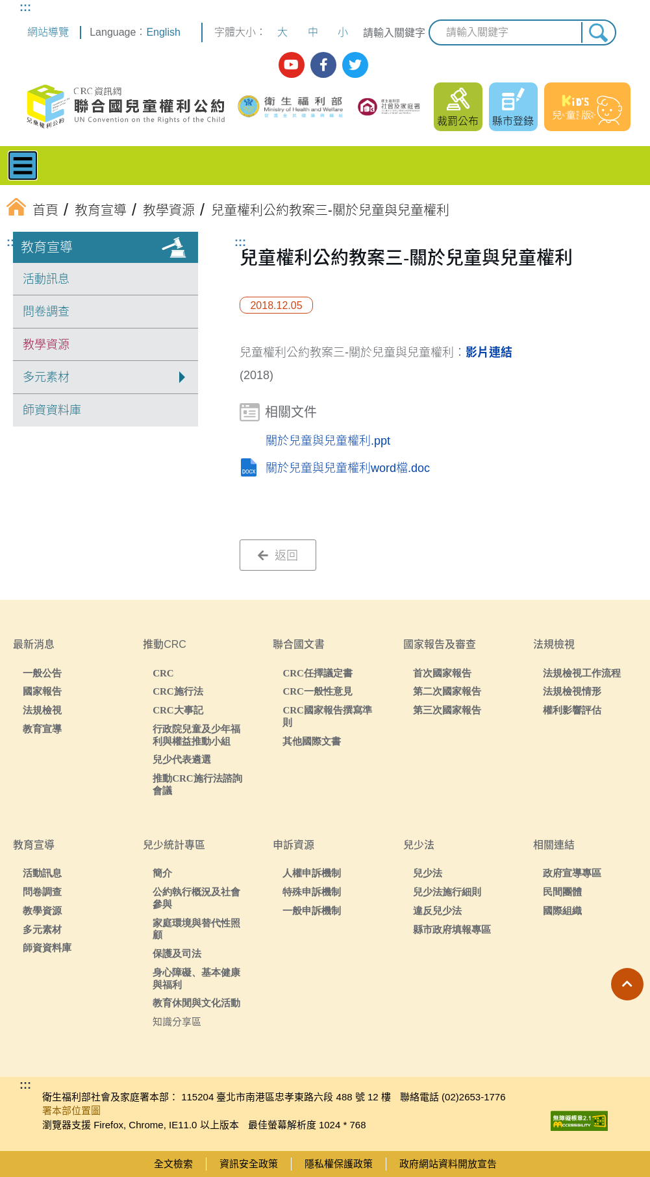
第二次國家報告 (447, 691)
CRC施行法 (178, 691)
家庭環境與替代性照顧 (196, 929)
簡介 (162, 873)
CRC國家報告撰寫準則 (327, 716)
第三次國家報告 (447, 710)
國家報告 (42, 691)
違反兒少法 (437, 910)
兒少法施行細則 (447, 892)
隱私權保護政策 (339, 1163)
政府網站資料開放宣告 (448, 1163)
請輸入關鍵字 (394, 32)
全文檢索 (173, 1163)
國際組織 (562, 910)
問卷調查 (46, 311)
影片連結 (489, 352)
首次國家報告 (442, 673)
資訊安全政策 (248, 1163)
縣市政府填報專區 (452, 929)
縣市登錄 (513, 121)
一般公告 (42, 673)
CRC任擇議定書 (317, 673)
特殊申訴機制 (311, 892)
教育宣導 (47, 247)
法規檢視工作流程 (582, 673)
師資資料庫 (52, 410)
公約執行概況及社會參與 (196, 898)
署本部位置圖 (71, 1110)
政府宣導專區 (572, 873)
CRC (163, 673)
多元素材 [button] (46, 377)
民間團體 (562, 892)
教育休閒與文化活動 (196, 1003)
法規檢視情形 (572, 691)
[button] (627, 984)
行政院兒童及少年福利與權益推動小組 (196, 735)
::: (25, 7)
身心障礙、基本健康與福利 (196, 978)
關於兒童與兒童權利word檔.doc (348, 468)
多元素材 (42, 929)
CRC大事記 (178, 710)
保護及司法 (177, 953)
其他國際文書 (311, 741)
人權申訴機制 (311, 873)
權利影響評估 (572, 710)
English (163, 32)
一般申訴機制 (311, 910)
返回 (278, 555)
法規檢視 (42, 710)
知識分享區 (177, 1021)
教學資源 (46, 344)
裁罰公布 (458, 121)
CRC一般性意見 (317, 691)
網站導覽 (48, 32)
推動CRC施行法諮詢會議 (197, 784)
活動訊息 (46, 279)
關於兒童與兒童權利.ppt (328, 440)
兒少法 (427, 873)
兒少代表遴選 (182, 759)
